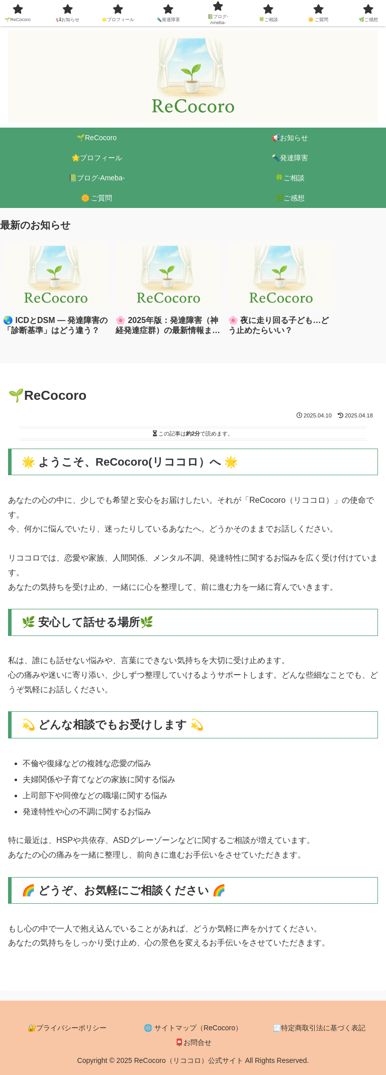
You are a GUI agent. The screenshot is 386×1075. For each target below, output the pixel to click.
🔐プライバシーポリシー (67, 1028)
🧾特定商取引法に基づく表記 (318, 1028)
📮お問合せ (193, 1042)
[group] (56, 292)
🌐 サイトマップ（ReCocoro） (193, 1028)
